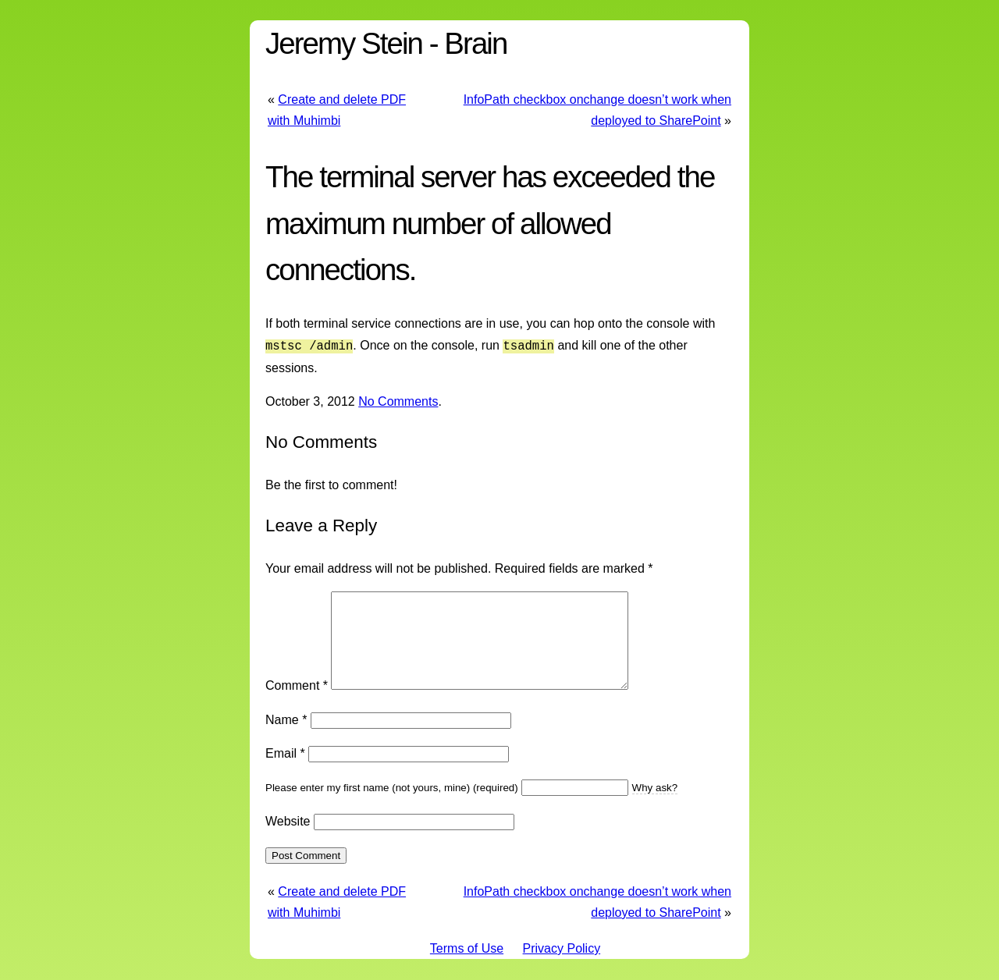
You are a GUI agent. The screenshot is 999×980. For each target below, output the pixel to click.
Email (285, 770)
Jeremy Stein (343, 43)
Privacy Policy (562, 965)
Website (288, 838)
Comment (296, 702)
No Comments (398, 400)
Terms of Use (466, 965)
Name (286, 737)
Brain (475, 43)
